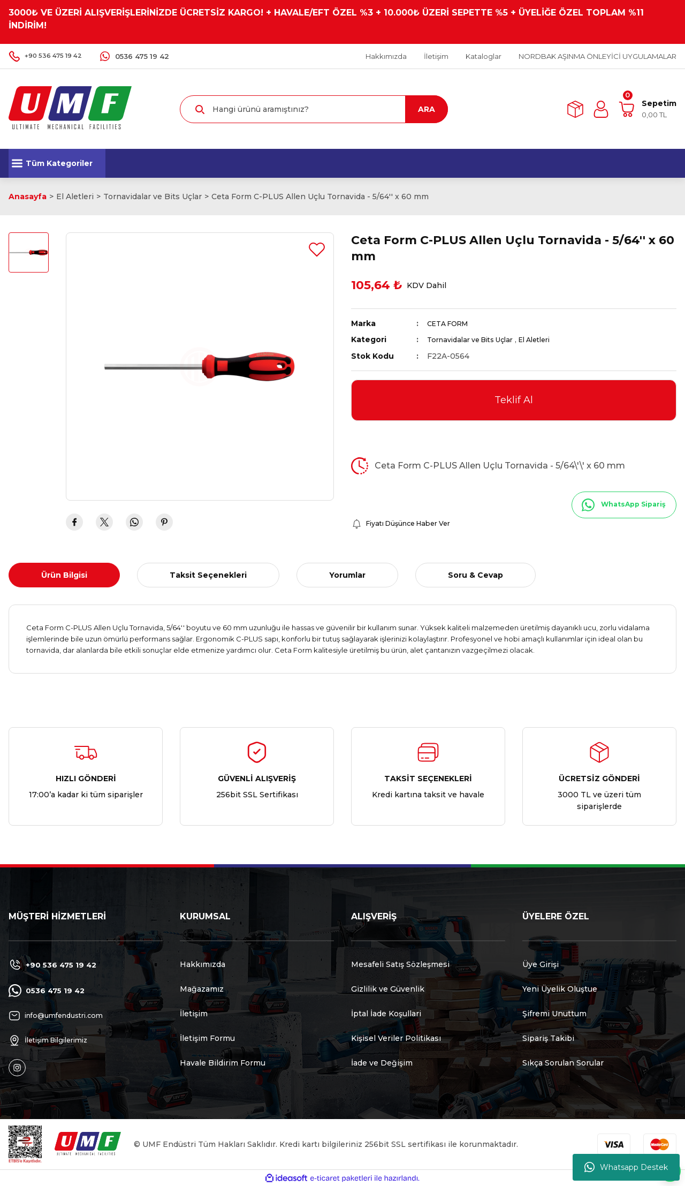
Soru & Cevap (475, 575)
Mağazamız (202, 989)
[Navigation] (57, 163)
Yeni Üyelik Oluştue (559, 989)
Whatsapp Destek (626, 1167)
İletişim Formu (207, 1038)
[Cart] (647, 109)
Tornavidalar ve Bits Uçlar (476, 339)
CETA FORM (451, 323)
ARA (426, 109)
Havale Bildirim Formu (222, 1063)
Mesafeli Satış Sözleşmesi (400, 964)
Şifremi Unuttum (554, 1013)
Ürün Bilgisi (64, 575)
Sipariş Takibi (548, 1038)
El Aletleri (550, 339)
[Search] (314, 109)
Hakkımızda (202, 964)
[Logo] (70, 108)
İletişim (194, 1013)
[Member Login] (601, 109)
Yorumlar (347, 575)
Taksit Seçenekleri (208, 575)
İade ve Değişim (382, 1063)
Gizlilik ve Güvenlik (387, 989)
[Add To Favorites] (316, 249)
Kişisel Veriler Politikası (396, 1038)
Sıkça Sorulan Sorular (563, 1063)
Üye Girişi (540, 964)
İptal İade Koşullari (386, 1013)
